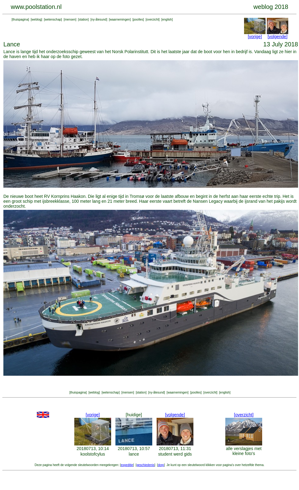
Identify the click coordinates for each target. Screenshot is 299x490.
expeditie (127, 465)
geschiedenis (145, 465)
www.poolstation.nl (36, 6)
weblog (36, 19)
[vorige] (255, 36)
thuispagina (20, 19)
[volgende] (278, 36)
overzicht (152, 19)
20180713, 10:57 (134, 448)
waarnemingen (120, 19)
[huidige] (134, 414)
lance (134, 454)
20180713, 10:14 (92, 448)
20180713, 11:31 (175, 448)
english (167, 19)
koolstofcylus (92, 454)
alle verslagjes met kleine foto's (244, 451)
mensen (70, 19)
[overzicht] (244, 414)
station (83, 19)
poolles (138, 19)
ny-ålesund (98, 19)
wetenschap (53, 19)
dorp (161, 465)
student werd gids (175, 454)
